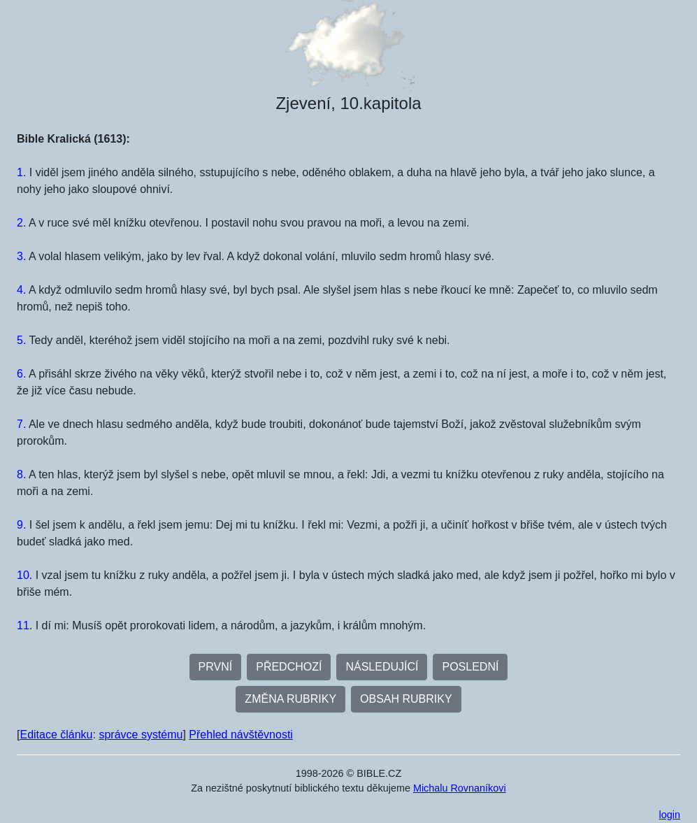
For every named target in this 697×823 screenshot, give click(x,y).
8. (21, 474)
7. (21, 424)
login (669, 814)
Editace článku (56, 734)
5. (21, 340)
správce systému (140, 734)
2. (21, 223)
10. (24, 575)
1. (21, 172)
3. (21, 256)
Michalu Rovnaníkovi (459, 788)
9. (21, 525)
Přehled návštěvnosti (241, 734)
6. (21, 374)
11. (24, 625)
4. (21, 290)
